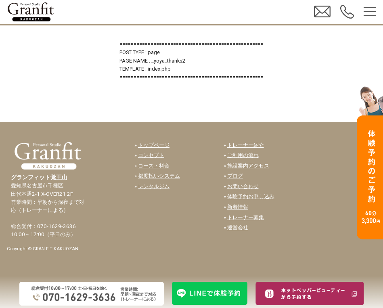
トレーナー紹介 (245, 145)
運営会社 (237, 227)
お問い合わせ (243, 186)
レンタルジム (154, 186)
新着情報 (237, 207)
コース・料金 (154, 166)
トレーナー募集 (245, 217)
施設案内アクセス (248, 166)
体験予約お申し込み (250, 196)
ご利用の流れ (243, 155)
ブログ (235, 176)
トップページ (154, 145)
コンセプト (151, 155)
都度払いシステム (159, 176)
